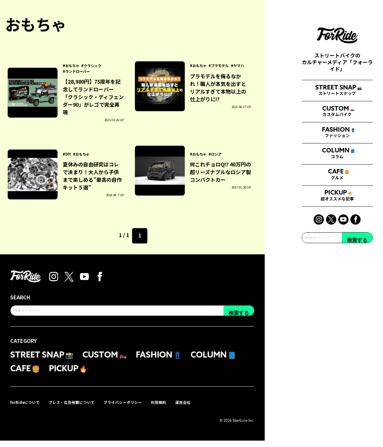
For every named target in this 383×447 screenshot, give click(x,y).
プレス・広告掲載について (81, 408)
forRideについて (27, 408)
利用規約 (180, 408)
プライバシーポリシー (139, 408)
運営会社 (206, 408)
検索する (357, 326)
